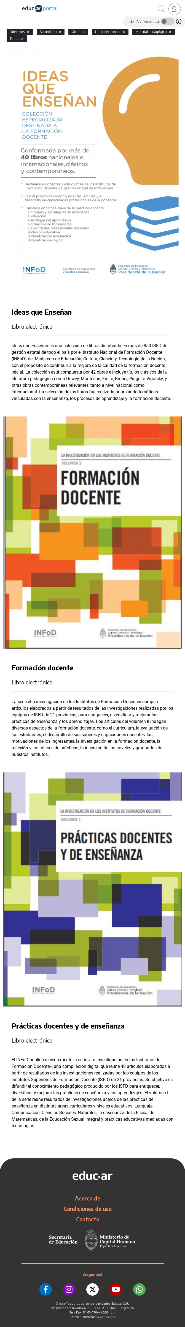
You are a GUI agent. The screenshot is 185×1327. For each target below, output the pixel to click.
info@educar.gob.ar (106, 1316)
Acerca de (87, 1198)
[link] (174, 9)
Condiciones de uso (88, 1208)
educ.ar (62, 1303)
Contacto (87, 1219)
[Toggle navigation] (5, 3)
